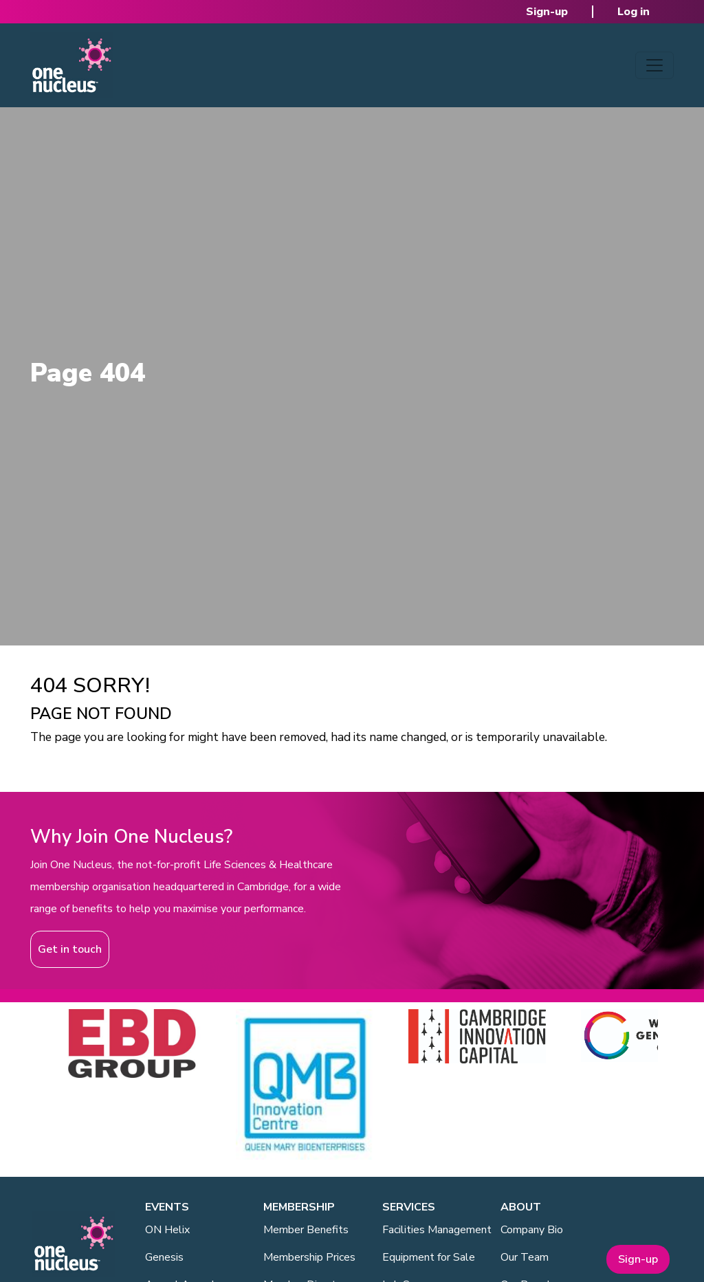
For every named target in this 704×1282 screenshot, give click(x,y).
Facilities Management (437, 1229)
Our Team (524, 1257)
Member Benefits (306, 1229)
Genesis (164, 1257)
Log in (633, 11)
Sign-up (547, 11)
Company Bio (531, 1229)
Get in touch (70, 949)
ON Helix (167, 1229)
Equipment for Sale (428, 1257)
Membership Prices (309, 1257)
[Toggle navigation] (654, 65)
